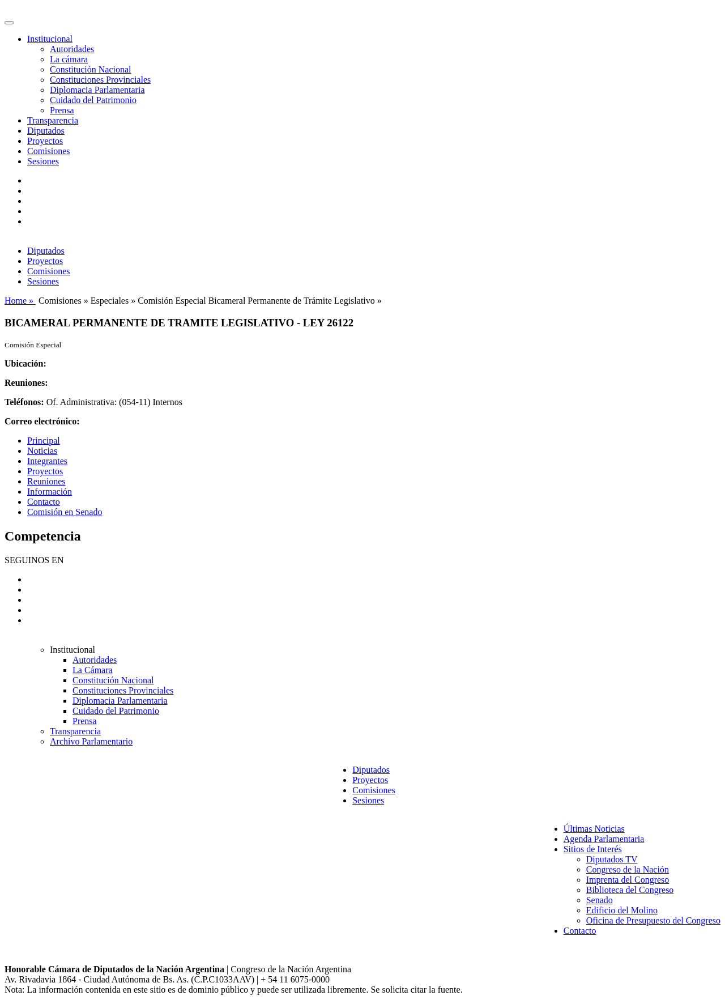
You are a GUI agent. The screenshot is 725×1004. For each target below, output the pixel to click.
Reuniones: (26, 383)
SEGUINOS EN (34, 560)
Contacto (43, 502)
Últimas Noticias (594, 828)
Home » (20, 300)
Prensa (62, 110)
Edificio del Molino (622, 910)
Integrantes (47, 461)
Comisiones (48, 151)
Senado (599, 900)
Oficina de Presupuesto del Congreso (653, 920)
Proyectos (45, 141)
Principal (43, 440)
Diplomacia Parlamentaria (97, 90)
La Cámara (92, 670)
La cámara (69, 59)
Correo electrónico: (42, 421)
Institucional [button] (49, 39)
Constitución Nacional (90, 69)
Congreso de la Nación (627, 869)
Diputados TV (612, 859)
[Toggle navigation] (9, 22)
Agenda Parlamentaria (604, 839)
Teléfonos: (24, 402)
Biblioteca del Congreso (630, 890)
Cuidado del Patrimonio (93, 100)
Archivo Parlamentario (91, 741)
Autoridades (72, 49)
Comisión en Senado (64, 512)
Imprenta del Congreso (627, 879)
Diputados (46, 130)
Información (49, 491)
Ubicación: (25, 363)
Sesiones (43, 161)
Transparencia (52, 120)
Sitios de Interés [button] (593, 849)
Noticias (42, 451)
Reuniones (46, 481)
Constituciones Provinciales (100, 79)
